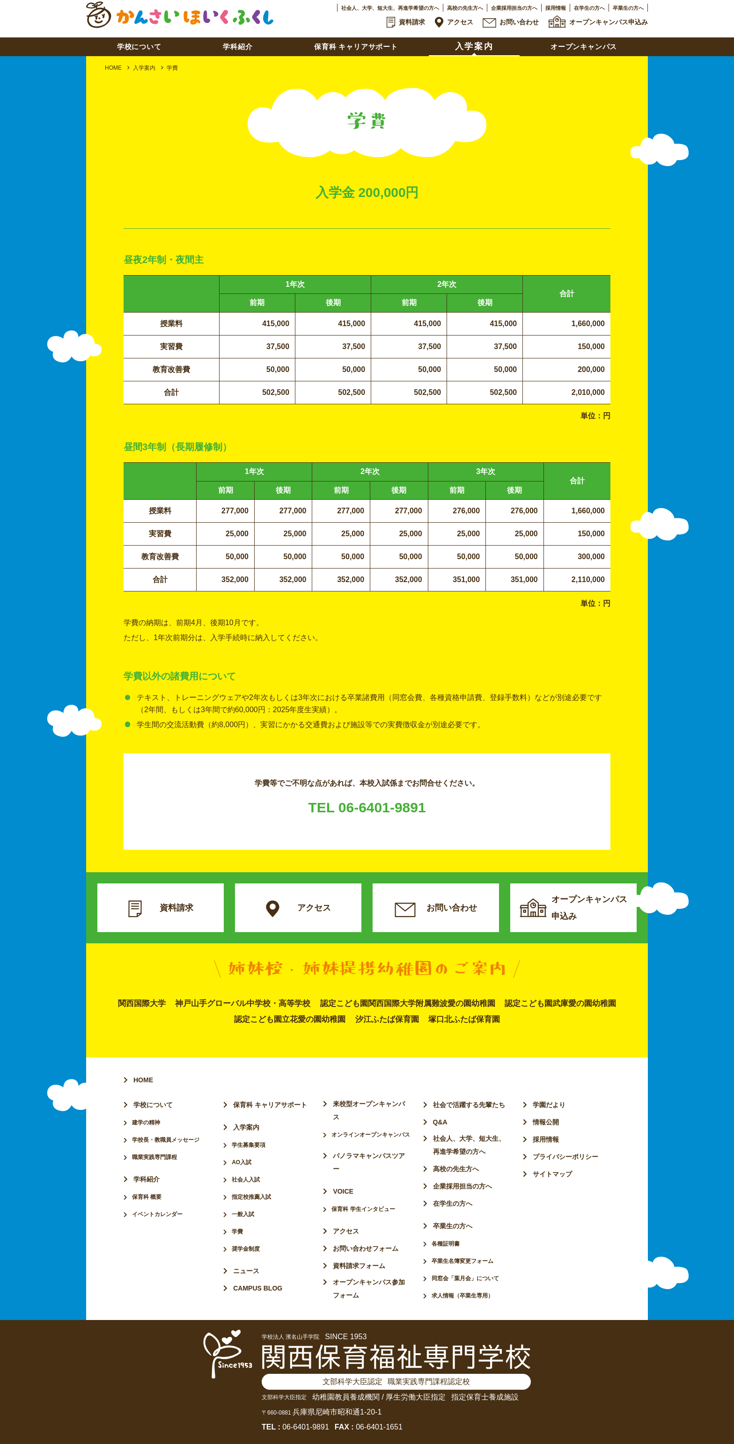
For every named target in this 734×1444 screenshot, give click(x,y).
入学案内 (144, 68)
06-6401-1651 (379, 1427)
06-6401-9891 (305, 1427)
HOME (113, 68)
